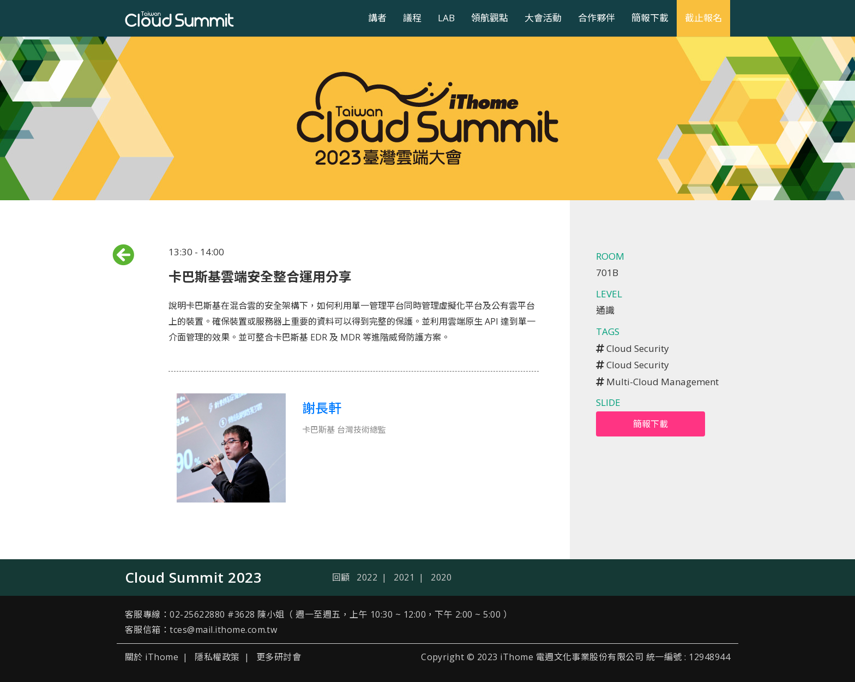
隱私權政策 (217, 657)
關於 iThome (151, 657)
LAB (446, 17)
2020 (441, 577)
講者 (377, 17)
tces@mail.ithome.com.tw (223, 630)
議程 (412, 17)
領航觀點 (489, 17)
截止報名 (703, 17)
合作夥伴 (596, 17)
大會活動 (543, 17)
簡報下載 (650, 17)
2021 (404, 577)
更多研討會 (278, 657)
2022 (367, 577)
